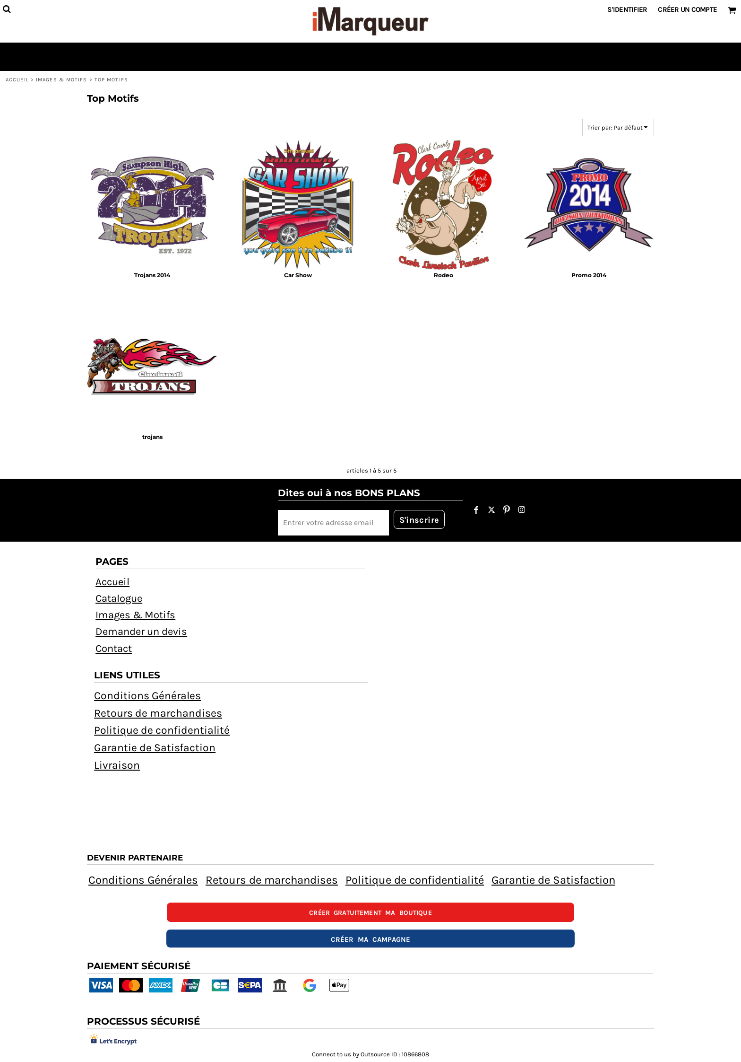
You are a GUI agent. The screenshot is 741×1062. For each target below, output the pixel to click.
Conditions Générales (147, 695)
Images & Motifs (61, 80)
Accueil (17, 80)
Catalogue (118, 598)
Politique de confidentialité (162, 730)
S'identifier (627, 9)
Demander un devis (141, 631)
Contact (113, 648)
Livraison (117, 765)
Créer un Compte (687, 9)
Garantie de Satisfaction (154, 747)
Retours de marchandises (158, 713)
